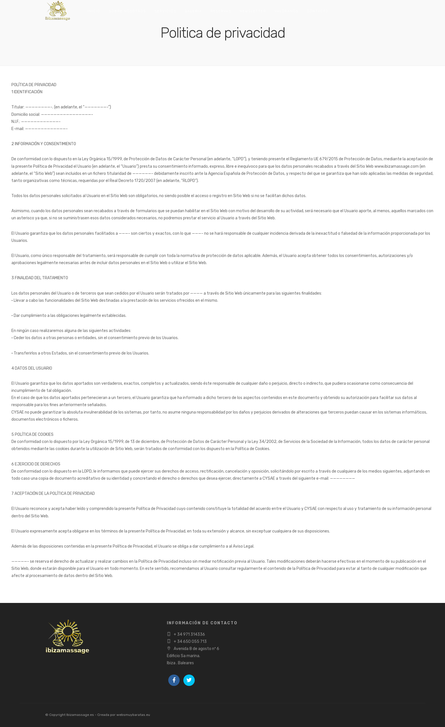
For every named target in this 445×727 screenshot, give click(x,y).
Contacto (318, 11)
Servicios (165, 11)
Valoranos (286, 11)
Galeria (193, 11)
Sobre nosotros (127, 11)
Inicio (94, 11)
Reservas (220, 11)
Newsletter (253, 11)
